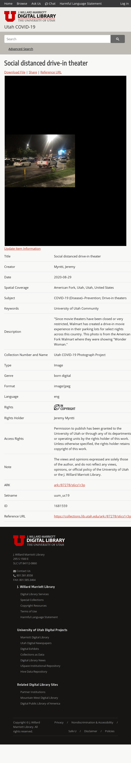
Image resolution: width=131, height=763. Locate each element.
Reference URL (51, 72)
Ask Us (36, 3)
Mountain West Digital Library (39, 698)
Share (33, 72)
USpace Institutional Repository (40, 666)
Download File (14, 72)
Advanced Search (21, 49)
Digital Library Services (34, 594)
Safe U (72, 731)
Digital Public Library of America (40, 703)
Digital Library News (33, 660)
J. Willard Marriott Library (29, 554)
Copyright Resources (33, 605)
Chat (50, 3)
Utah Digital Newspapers (35, 643)
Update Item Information (22, 248)
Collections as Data (32, 654)
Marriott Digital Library (34, 637)
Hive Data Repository (33, 671)
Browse (22, 3)
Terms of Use (28, 611)
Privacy (59, 722)
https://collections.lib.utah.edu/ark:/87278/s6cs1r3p (92, 516)
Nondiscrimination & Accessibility (92, 722)
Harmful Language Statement (81, 3)
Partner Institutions (32, 692)
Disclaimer (90, 731)
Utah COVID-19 (19, 27)
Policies (109, 731)
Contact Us (21, 571)
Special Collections (32, 600)
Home (8, 3)
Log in (124, 3)
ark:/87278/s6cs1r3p (69, 485)
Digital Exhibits (29, 649)
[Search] (57, 39)
